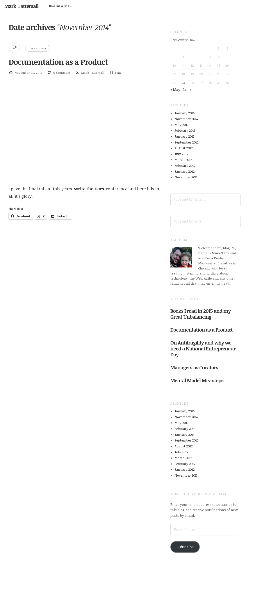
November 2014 (186, 119)
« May (175, 89)
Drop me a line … (61, 5)
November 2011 (186, 177)
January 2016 (185, 113)
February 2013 (185, 130)
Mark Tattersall (21, 6)
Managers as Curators (194, 367)
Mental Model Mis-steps (196, 380)
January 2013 (184, 136)
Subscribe (185, 546)
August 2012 (184, 148)
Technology (37, 48)
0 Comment (61, 73)
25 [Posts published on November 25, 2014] (183, 82)
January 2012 (185, 171)
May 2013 (182, 124)
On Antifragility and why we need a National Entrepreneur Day (202, 348)
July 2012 (181, 154)
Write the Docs (89, 189)
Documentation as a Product (58, 61)
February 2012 (185, 165)
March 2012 (183, 159)
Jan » (187, 89)
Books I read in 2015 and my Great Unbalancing (200, 313)
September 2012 (187, 142)
